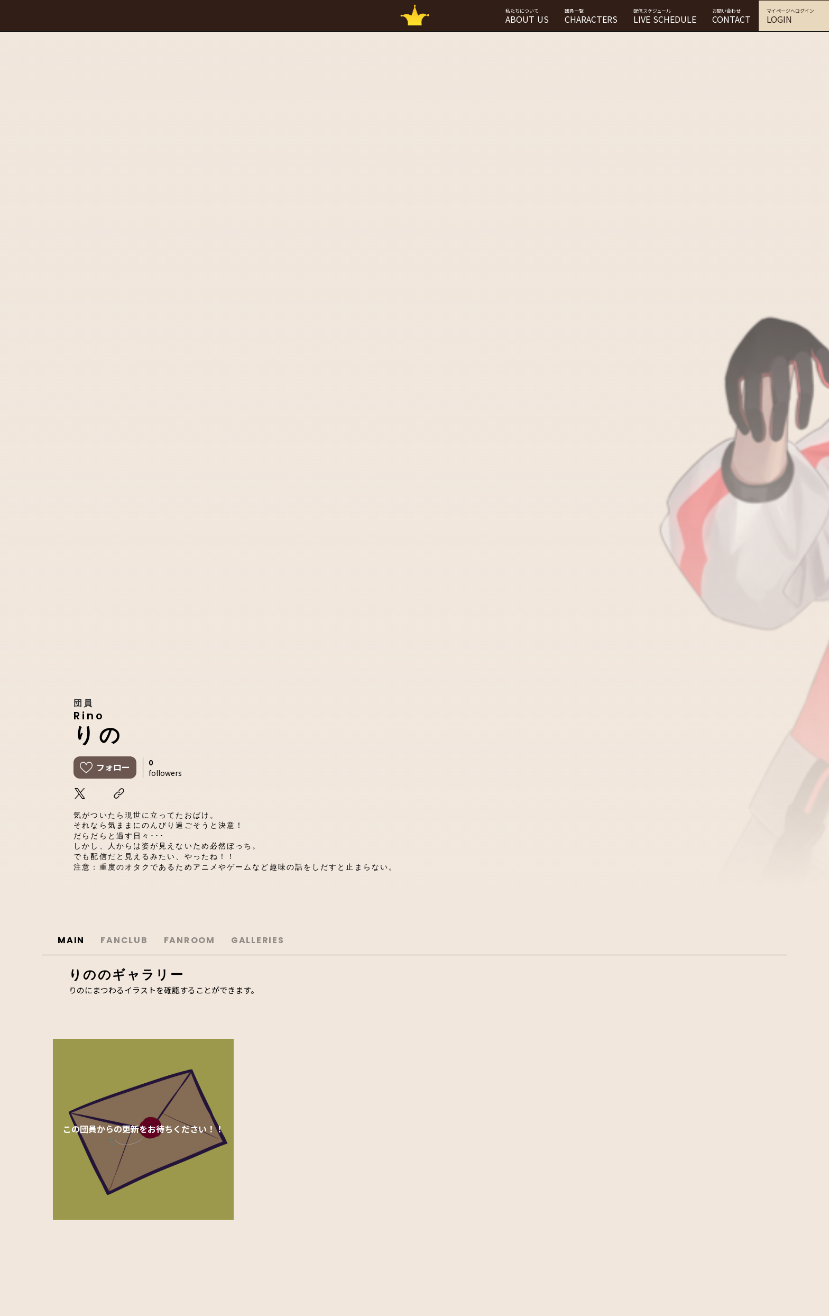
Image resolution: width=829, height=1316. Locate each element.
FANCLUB (124, 940)
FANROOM (189, 940)
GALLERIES (257, 940)
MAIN (71, 940)
